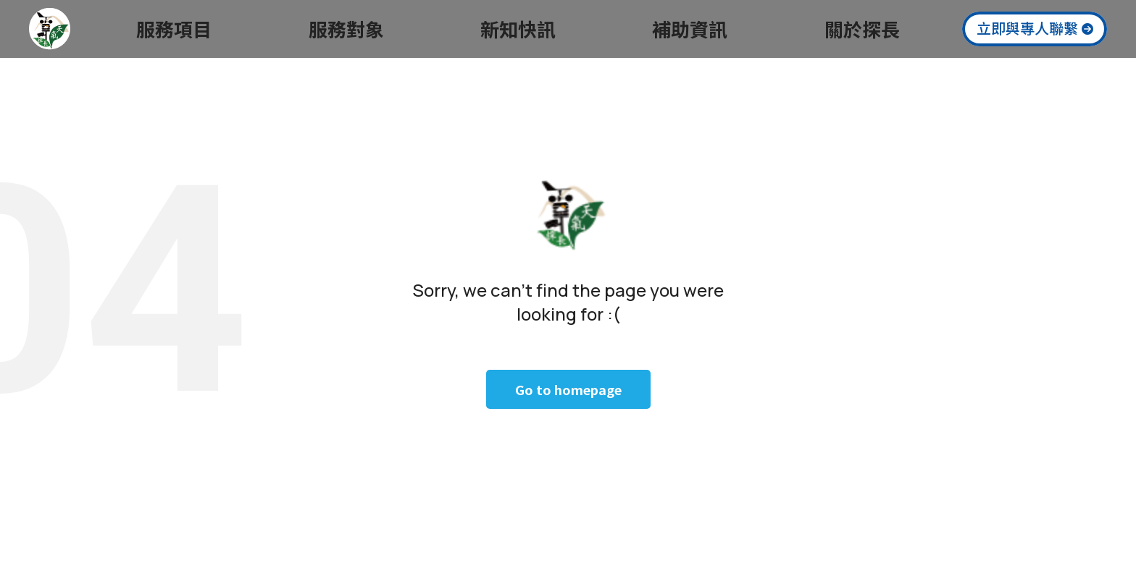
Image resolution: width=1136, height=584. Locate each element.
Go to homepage (568, 389)
